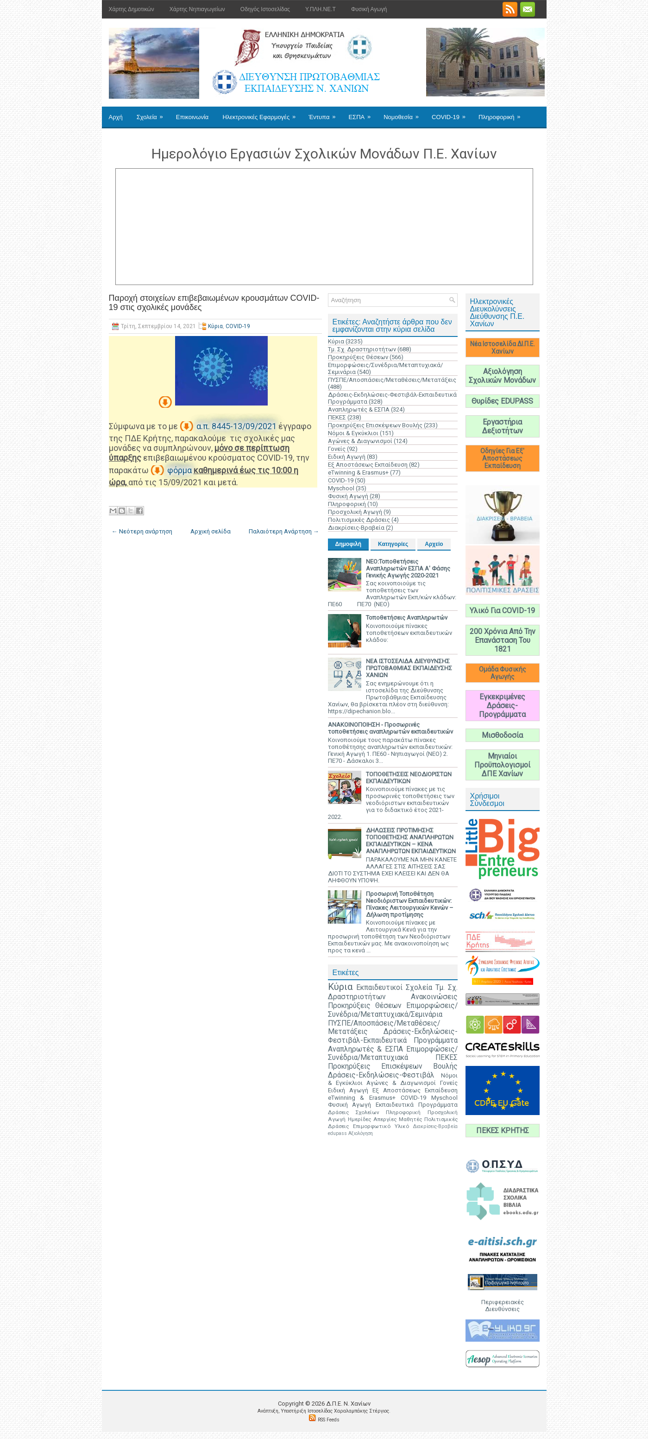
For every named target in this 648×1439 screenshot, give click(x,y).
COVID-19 (452, 113)
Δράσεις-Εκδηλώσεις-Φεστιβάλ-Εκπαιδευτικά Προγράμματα (393, 1036)
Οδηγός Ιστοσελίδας (265, 9)
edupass (337, 1133)
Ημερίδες (359, 1119)
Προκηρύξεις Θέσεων (358, 357)
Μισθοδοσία (502, 735)
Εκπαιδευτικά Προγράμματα (417, 1104)
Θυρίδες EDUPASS (502, 401)
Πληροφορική (502, 113)
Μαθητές (410, 1119)
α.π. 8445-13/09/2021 (236, 426)
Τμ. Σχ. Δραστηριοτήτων (362, 349)
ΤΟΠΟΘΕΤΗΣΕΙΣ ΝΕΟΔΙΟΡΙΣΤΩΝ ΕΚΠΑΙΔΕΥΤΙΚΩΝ (409, 778)
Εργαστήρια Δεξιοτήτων (502, 426)
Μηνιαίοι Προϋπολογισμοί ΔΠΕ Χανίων (502, 765)
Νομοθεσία (404, 113)
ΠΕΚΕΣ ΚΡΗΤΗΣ (502, 1130)
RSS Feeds (329, 1420)
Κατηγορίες (393, 544)
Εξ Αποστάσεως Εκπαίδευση (368, 464)
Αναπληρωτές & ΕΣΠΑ (359, 409)
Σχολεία (153, 113)
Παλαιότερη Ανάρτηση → (284, 531)
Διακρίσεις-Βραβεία (356, 527)
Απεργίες (384, 1119)
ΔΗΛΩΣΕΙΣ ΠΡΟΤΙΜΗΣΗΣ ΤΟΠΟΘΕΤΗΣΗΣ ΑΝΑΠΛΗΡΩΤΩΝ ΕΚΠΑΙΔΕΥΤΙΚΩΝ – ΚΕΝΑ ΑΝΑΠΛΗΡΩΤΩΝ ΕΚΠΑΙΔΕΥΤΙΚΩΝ (411, 841)
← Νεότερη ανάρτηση (142, 531)
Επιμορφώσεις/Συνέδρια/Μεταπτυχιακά (393, 1053)
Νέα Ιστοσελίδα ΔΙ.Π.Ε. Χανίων (502, 347)
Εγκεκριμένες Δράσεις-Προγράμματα (502, 705)
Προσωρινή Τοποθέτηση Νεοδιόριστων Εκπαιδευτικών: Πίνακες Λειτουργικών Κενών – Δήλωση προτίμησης (409, 904)
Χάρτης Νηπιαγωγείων (197, 9)
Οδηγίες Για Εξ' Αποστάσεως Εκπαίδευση (502, 458)
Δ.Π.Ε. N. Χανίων (348, 1403)
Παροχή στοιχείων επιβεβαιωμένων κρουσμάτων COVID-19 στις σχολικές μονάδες (214, 302)
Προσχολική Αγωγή (355, 511)
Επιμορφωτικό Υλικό (381, 1126)
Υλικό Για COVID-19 (502, 610)
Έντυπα (324, 113)
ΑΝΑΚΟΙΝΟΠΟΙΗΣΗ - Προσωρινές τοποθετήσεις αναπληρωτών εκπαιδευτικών (390, 728)
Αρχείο (434, 544)
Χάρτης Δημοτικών (131, 9)
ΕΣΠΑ (362, 113)
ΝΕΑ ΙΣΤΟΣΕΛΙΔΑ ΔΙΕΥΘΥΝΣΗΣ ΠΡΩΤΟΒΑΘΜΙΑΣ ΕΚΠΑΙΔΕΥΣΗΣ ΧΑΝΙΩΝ (409, 668)
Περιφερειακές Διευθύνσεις (502, 1305)
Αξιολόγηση (360, 1133)
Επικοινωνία (192, 117)
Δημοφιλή (348, 544)
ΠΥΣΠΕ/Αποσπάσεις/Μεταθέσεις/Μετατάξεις (392, 379)
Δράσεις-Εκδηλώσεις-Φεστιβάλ (381, 1075)
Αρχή (116, 117)
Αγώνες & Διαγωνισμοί (360, 440)
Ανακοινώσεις (434, 997)
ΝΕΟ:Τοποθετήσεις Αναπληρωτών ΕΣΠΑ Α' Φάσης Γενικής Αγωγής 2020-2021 (408, 568)
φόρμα (179, 470)
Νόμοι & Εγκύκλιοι (353, 433)
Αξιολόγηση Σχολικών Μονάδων (502, 376)
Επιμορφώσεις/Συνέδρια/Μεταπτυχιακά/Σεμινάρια (393, 1010)
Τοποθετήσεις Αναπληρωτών (406, 617)
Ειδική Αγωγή (346, 456)
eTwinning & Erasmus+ (358, 472)
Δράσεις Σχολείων (353, 1112)
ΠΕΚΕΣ (337, 417)
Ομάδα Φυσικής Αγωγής (502, 673)
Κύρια (215, 326)
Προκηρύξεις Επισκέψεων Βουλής (375, 425)
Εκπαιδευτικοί (379, 987)
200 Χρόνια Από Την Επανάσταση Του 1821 (502, 640)
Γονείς (337, 448)
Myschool (341, 488)
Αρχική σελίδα (210, 531)
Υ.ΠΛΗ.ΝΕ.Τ (320, 9)
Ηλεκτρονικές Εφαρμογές (262, 113)
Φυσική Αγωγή (369, 9)
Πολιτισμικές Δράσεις (359, 519)
